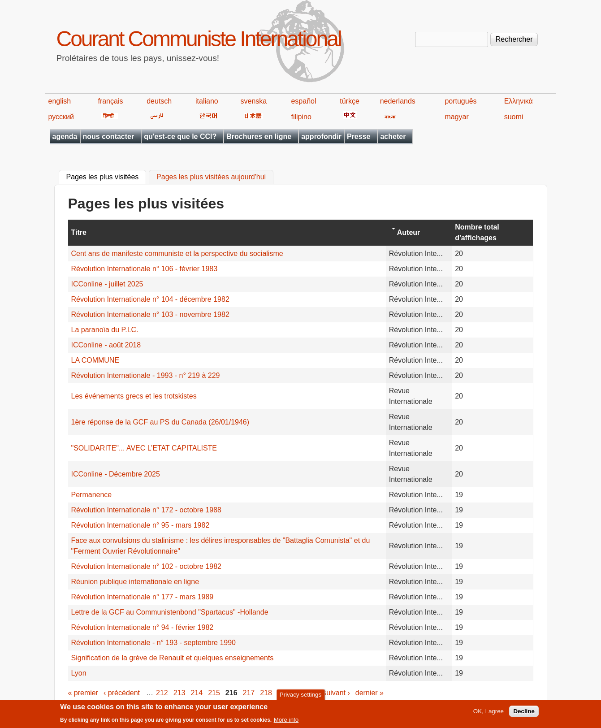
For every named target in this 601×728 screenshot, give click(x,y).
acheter (393, 136)
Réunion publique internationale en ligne (135, 581)
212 (162, 693)
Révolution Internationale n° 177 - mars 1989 (142, 597)
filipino (301, 117)
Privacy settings (300, 696)
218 (266, 693)
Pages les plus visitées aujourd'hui (211, 177)
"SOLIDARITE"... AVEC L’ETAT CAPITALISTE (144, 448)
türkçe (349, 101)
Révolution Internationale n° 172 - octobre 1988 (146, 510)
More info (286, 721)
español (303, 101)
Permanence (91, 494)
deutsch (159, 101)
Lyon (78, 673)
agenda (65, 136)
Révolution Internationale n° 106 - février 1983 (144, 269)
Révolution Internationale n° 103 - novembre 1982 (150, 314)
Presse (359, 136)
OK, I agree (488, 713)
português (460, 101)
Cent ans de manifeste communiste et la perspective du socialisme (177, 253)
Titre (78, 232)
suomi (513, 117)
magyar (456, 117)
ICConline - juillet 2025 (107, 284)
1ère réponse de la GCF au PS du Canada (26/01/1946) (160, 422)
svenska (254, 101)
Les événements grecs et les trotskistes (134, 396)
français (110, 101)
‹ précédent (122, 693)
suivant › (336, 693)
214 (196, 693)
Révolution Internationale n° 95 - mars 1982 (140, 525)
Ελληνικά (518, 101)
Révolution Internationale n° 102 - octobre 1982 (146, 566)
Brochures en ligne (258, 136)
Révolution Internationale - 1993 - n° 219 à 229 (145, 375)
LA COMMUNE (95, 360)
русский (61, 117)
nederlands (397, 101)
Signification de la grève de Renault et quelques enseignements (172, 658)
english (59, 101)
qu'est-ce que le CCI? (180, 136)
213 (179, 693)
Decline (523, 713)
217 (249, 693)
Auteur (408, 232)
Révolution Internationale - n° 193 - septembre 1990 (153, 642)
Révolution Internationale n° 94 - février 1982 (142, 627)
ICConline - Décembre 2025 (115, 474)
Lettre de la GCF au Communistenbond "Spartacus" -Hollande (169, 612)
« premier (83, 693)
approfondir (321, 136)
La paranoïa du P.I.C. (104, 330)
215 (214, 693)
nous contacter (108, 136)
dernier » (369, 693)
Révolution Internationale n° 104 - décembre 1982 (150, 299)
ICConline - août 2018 (106, 345)
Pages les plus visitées (106, 176)
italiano (206, 101)
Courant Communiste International (198, 39)
